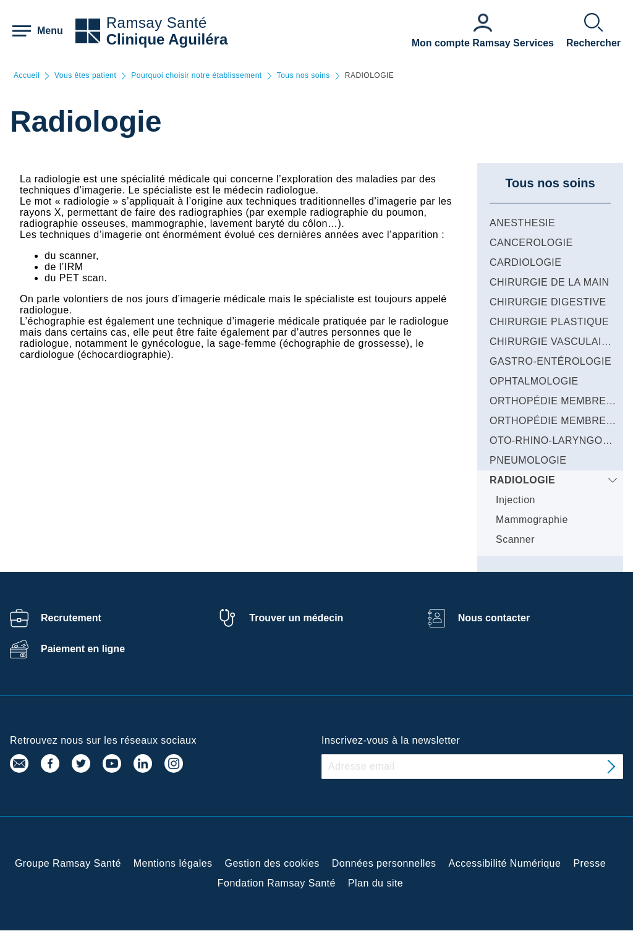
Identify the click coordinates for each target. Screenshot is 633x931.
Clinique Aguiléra (166, 39)
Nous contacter (494, 618)
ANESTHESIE (522, 223)
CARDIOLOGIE (525, 262)
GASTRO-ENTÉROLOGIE (550, 361)
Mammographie (532, 519)
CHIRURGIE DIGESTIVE (548, 302)
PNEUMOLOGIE (528, 460)
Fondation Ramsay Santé (277, 883)
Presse (589, 863)
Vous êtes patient (85, 76)
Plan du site (375, 883)
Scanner (515, 539)
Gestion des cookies (272, 863)
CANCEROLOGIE (531, 242)
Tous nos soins (303, 76)
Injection (515, 500)
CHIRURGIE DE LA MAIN (550, 282)
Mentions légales (173, 863)
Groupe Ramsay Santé (68, 863)
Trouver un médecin (296, 618)
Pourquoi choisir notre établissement (196, 76)
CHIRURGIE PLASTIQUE (549, 322)
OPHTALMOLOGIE (534, 381)
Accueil (27, 76)
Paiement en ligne (83, 649)
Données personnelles (384, 863)
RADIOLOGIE (522, 480)
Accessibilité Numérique (505, 863)
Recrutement (71, 618)
